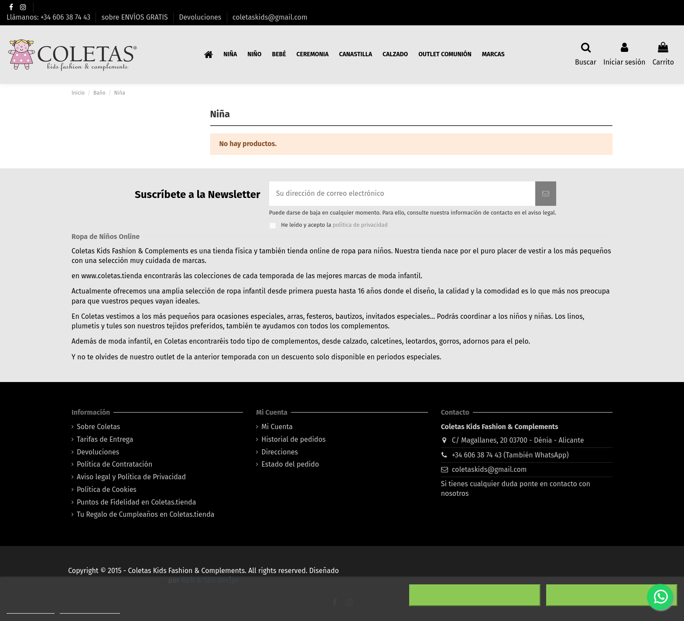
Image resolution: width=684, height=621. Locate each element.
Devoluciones (201, 17)
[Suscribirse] (545, 193)
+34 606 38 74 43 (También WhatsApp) (510, 455)
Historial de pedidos (293, 439)
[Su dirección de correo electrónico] (402, 193)
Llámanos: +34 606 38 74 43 (49, 17)
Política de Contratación (114, 464)
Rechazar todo (475, 595)
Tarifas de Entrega (105, 439)
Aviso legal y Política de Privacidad (131, 477)
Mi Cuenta (277, 427)
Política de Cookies (107, 489)
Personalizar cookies (90, 609)
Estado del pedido (290, 464)
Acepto (611, 595)
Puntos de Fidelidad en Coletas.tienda (136, 502)
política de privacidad (360, 225)
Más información (31, 609)
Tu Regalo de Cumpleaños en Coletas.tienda (146, 514)
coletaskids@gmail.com (270, 17)
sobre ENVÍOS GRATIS (136, 17)
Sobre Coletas (98, 427)
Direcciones (279, 452)
